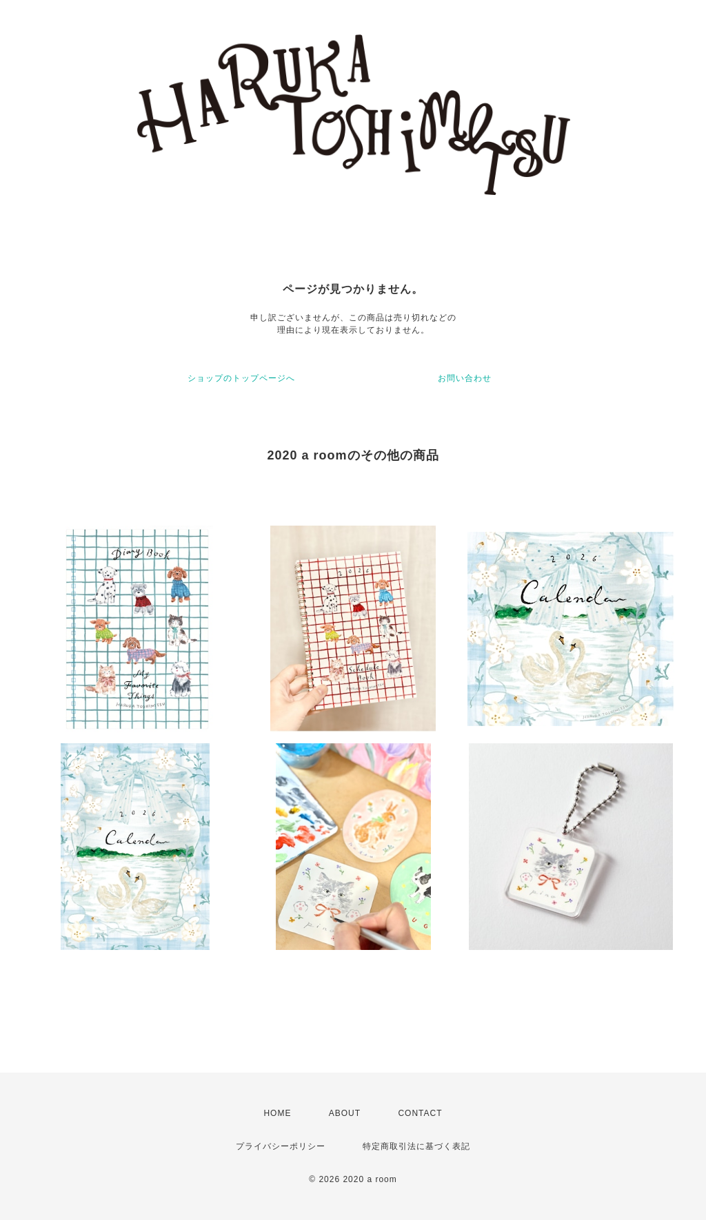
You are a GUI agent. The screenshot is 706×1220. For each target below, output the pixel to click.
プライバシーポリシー (280, 1146)
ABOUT (345, 1113)
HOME (277, 1113)
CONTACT (420, 1113)
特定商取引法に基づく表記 (416, 1146)
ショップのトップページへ (241, 378)
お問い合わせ (465, 378)
